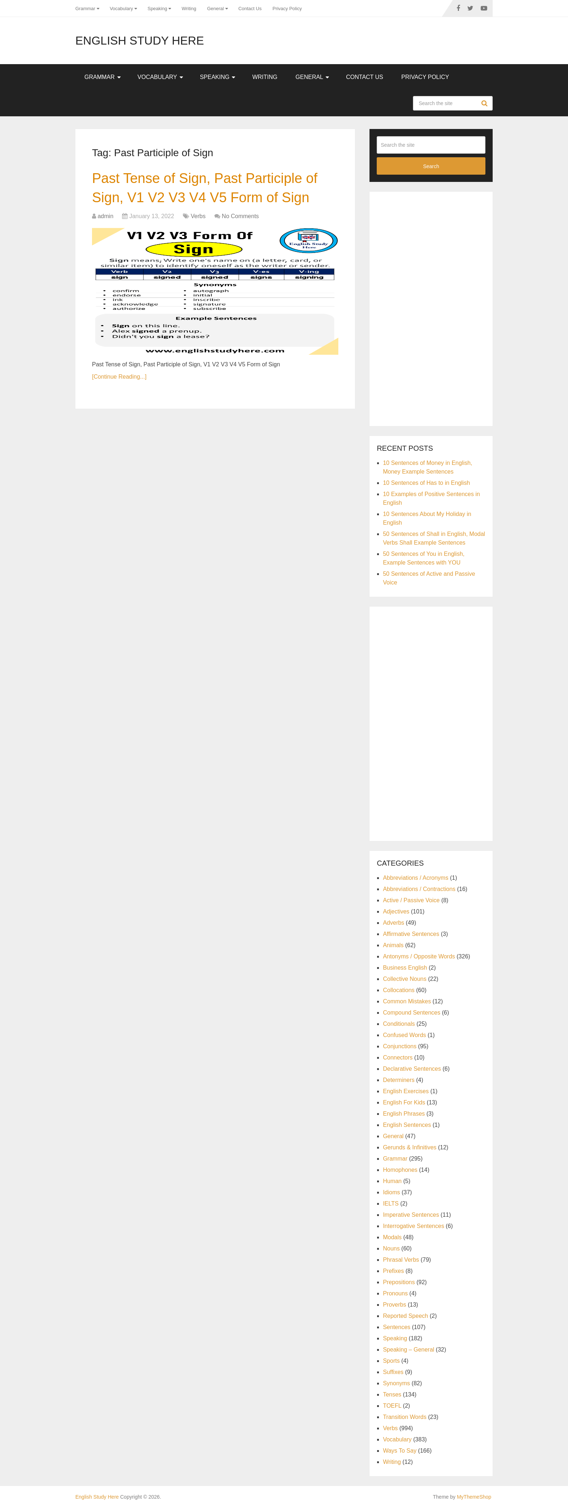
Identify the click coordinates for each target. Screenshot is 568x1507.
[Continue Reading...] (119, 377)
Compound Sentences (411, 1012)
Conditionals (399, 1024)
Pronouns (395, 1293)
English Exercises (406, 1091)
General (215, 8)
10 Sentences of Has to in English (426, 483)
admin (105, 216)
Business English (405, 968)
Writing (188, 8)
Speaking (157, 8)
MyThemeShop (474, 1497)
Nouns (391, 1248)
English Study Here (139, 40)
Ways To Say (399, 1451)
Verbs (198, 216)
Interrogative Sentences (413, 1226)
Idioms (391, 1192)
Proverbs (394, 1305)
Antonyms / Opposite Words (419, 956)
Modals (392, 1237)
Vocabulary (121, 8)
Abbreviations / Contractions (419, 889)
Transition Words (404, 1417)
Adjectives (396, 911)
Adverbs (393, 923)
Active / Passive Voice (411, 900)
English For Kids (404, 1102)
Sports (391, 1361)
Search (485, 103)
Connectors (398, 1057)
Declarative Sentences (412, 1069)
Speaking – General (408, 1349)
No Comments (240, 216)
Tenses (392, 1394)
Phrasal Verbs (401, 1260)
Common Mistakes (407, 1001)
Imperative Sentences (411, 1215)
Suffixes (393, 1372)
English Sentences (407, 1125)
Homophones (400, 1170)
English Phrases (404, 1114)
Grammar (85, 8)
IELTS (390, 1203)
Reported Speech (405, 1316)
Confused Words (404, 1035)
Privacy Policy (287, 8)
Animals (393, 945)
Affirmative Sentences (411, 934)
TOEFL (392, 1406)
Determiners (398, 1080)
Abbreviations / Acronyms (415, 878)
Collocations (398, 990)
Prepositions (399, 1282)
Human (392, 1181)
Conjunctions (400, 1046)
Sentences (396, 1327)
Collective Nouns (404, 979)
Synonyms (396, 1383)
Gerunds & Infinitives (410, 1147)
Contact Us (250, 8)
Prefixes (393, 1271)
